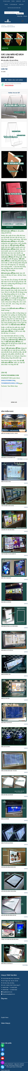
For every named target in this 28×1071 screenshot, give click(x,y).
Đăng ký (25, 16)
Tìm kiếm (20, 13)
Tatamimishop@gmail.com (9, 994)
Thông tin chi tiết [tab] (14, 92)
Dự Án (24, 1)
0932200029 (9, 85)
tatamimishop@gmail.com (9, 383)
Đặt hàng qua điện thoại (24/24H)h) (13, 83)
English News (4, 1017)
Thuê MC (6, 4)
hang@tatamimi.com (8, 380)
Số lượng (3, 71)
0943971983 (5, 987)
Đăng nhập (19, 16)
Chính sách (21, 4)
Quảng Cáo (18, 1)
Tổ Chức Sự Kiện (6, 1)
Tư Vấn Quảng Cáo (13, 4)
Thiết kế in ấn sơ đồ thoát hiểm (14, 7)
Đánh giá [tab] (14, 402)
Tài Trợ (12, 1)
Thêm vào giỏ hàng (14, 80)
